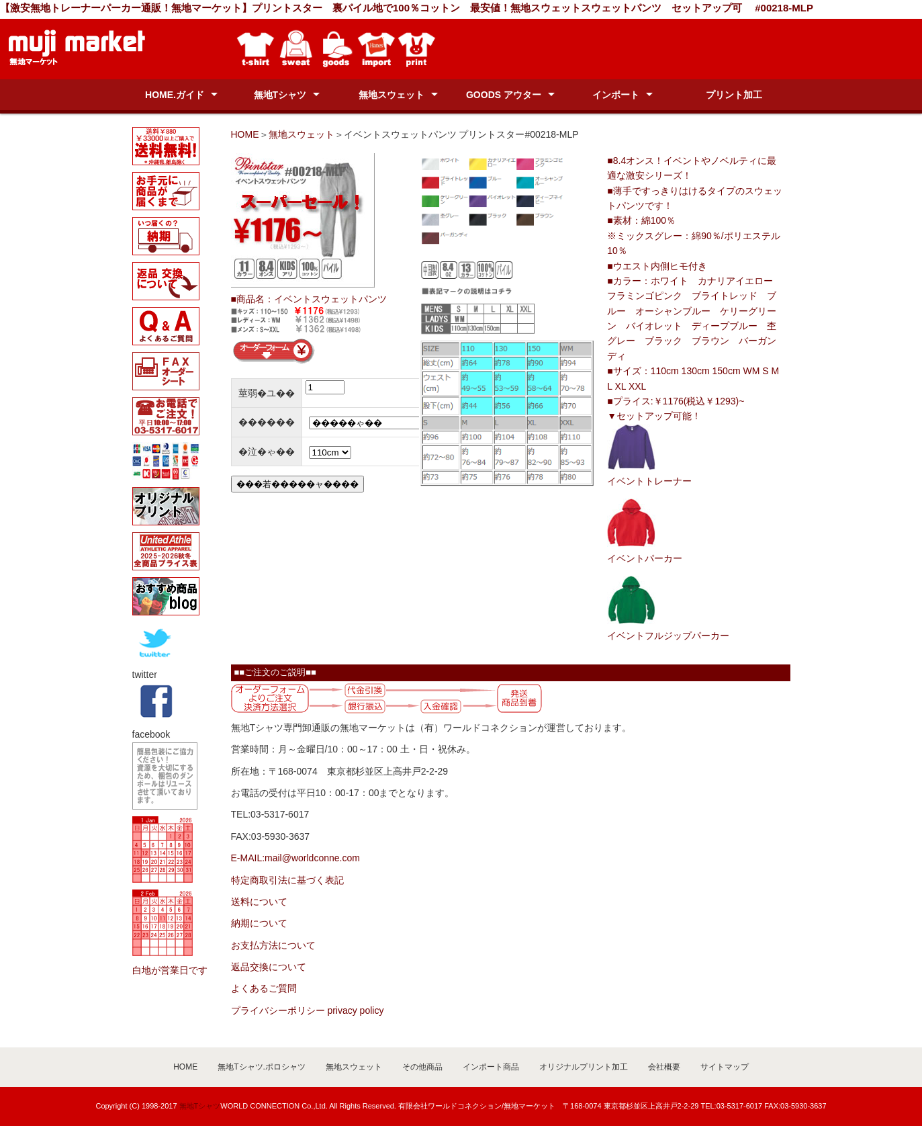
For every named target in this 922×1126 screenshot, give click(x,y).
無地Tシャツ (280, 94)
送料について (259, 901)
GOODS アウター (503, 94)
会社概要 (664, 1067)
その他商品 (422, 1067)
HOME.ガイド (174, 94)
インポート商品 (491, 1067)
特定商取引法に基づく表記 (287, 880)
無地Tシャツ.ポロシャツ (262, 1067)
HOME (245, 134)
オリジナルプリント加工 (583, 1067)
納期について (259, 923)
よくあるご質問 (264, 988)
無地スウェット (391, 94)
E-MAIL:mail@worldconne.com (295, 858)
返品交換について (268, 966)
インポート (615, 94)
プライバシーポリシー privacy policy (307, 1010)
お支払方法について (273, 945)
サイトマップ (724, 1067)
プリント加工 (734, 94)
